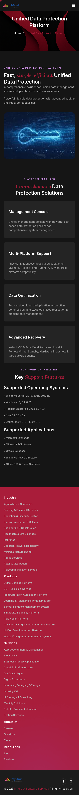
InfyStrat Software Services (31, 788)
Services (9, 759)
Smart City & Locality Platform (21, 612)
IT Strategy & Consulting (18, 697)
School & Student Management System (26, 606)
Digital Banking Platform (18, 582)
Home (17, 33)
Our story (9, 734)
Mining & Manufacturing (18, 551)
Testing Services (14, 715)
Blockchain (10, 655)
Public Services (13, 557)
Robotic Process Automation (20, 709)
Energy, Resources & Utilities (21, 522)
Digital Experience (14, 679)
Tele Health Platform (16, 618)
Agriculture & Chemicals (18, 504)
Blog (6, 753)
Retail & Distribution (15, 563)
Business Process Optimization (22, 661)
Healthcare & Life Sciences (20, 533)
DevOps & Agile (13, 673)
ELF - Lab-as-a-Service (17, 588)
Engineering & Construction (20, 527)
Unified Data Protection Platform (23, 630)
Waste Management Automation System (27, 636)
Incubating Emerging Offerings (22, 685)
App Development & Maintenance (24, 649)
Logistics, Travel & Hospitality (21, 545)
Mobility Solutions (14, 703)
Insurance (9, 539)
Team (7, 740)
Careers (8, 728)
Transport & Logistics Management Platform (29, 624)
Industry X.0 (11, 691)
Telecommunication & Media (20, 569)
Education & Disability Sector (21, 516)
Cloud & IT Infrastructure (18, 667)
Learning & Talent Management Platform (27, 600)
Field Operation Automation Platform (25, 594)
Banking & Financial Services (21, 510)
